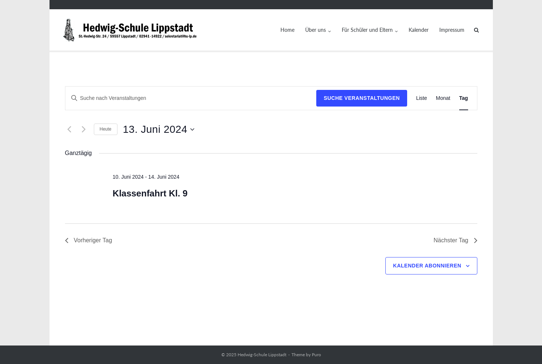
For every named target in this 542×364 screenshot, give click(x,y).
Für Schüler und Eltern (367, 30)
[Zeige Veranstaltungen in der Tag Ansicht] (463, 98)
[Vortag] (69, 129)
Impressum (451, 30)
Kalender (419, 30)
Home (287, 30)
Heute (106, 129)
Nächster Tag (455, 240)
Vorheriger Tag (88, 240)
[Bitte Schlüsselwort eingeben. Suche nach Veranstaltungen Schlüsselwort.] (191, 98)
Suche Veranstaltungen (362, 98)
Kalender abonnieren (427, 266)
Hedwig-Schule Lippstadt (262, 354)
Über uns (315, 30)
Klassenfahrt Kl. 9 (150, 193)
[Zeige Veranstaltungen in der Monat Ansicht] (443, 98)
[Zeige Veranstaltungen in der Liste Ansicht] (421, 98)
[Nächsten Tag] (83, 129)
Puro (316, 354)
